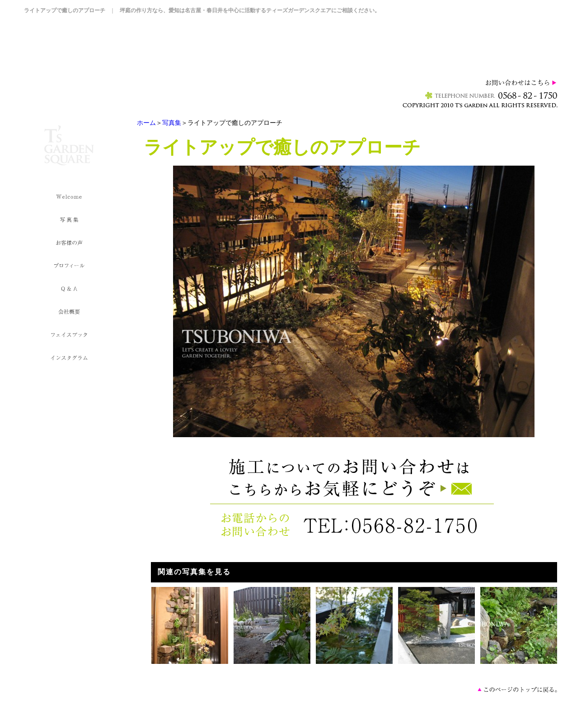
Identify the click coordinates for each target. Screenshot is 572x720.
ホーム (146, 122)
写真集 (171, 122)
